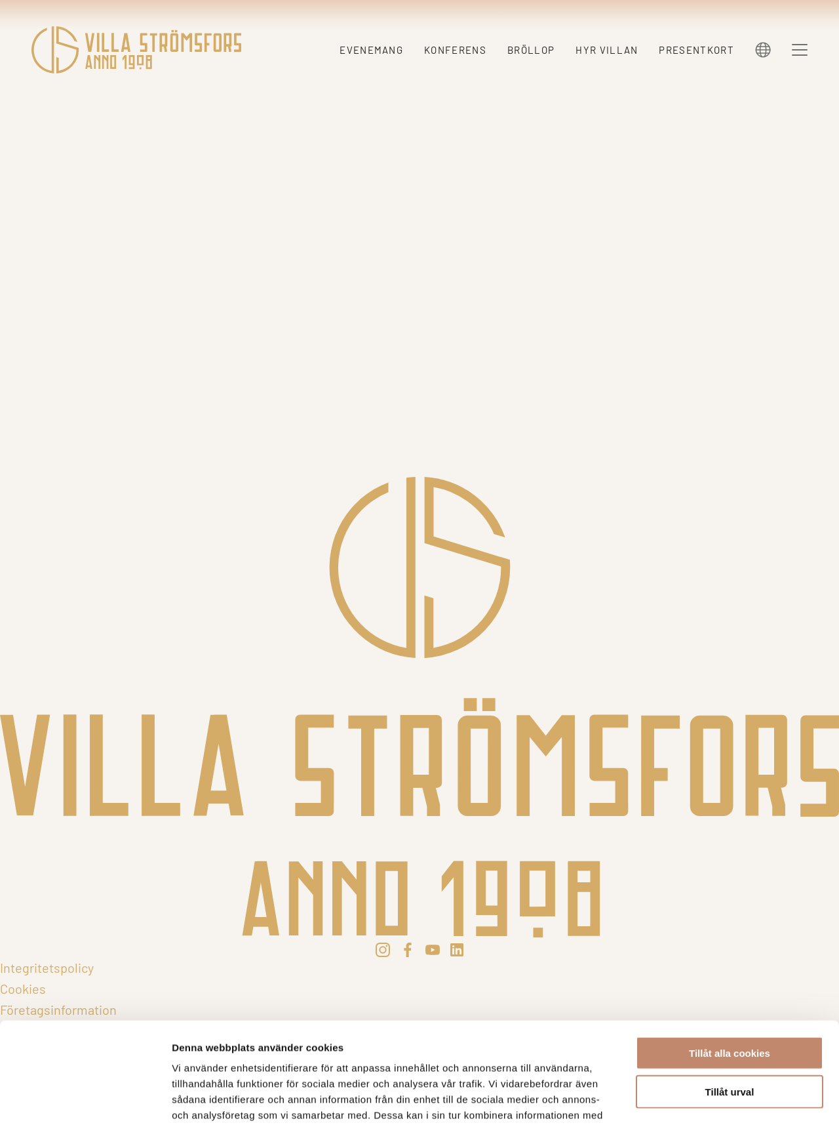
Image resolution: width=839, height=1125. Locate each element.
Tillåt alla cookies (729, 952)
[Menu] (800, 50)
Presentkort (696, 50)
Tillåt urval (729, 990)
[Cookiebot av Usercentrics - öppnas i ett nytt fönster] (85, 1099)
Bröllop (531, 50)
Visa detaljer (712, 1099)
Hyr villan (607, 50)
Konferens (455, 50)
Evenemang (371, 50)
